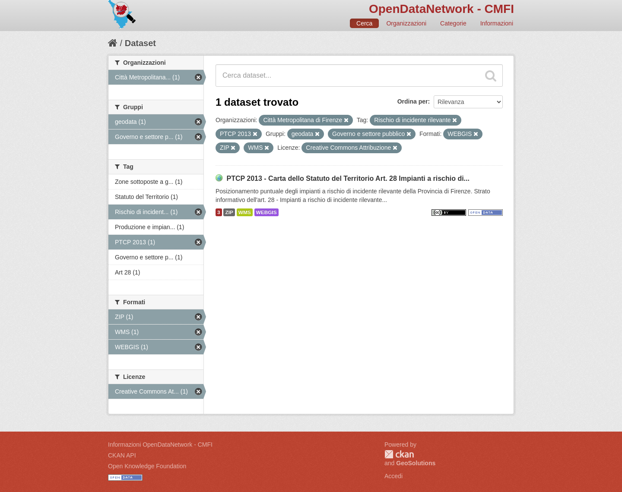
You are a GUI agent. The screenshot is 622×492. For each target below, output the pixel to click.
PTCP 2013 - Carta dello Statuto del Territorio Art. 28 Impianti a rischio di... (348, 178)
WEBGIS (266, 212)
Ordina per (412, 101)
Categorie (453, 23)
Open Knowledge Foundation (147, 466)
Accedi (393, 476)
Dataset (140, 43)
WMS (244, 212)
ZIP (229, 212)
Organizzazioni (406, 23)
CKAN (399, 454)
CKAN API (122, 455)
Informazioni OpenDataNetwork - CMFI (160, 444)
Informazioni (496, 23)
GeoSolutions (415, 463)
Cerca (364, 23)
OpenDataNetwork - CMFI (441, 9)
